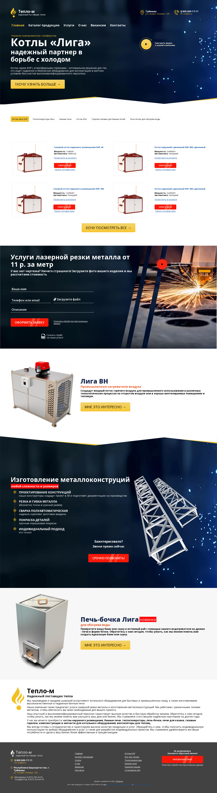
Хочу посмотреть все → (108, 227)
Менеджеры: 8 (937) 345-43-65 (28, 777)
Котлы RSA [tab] (81, 119)
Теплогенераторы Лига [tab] (43, 119)
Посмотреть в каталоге (65, 158)
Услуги (68, 25)
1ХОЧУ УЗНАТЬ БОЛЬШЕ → (38, 84)
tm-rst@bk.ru (186, 13)
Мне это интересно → (105, 406)
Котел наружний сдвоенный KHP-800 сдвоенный (180, 147)
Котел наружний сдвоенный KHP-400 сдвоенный (180, 189)
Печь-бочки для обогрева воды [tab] (145, 119)
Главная (17, 25)
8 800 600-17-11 (189, 11)
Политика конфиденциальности (119, 784)
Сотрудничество (132, 770)
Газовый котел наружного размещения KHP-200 (78, 189)
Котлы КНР (130, 753)
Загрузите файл (67, 299)
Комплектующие (132, 766)
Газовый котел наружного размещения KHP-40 (78, 147)
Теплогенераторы (133, 760)
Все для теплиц (132, 756)
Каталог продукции (43, 25)
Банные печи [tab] (65, 119)
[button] (214, 397)
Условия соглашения (142, 784)
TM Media (119, 781)
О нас (82, 25)
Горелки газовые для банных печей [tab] (108, 119)
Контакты (118, 25)
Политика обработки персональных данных (71, 322)
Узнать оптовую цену (65, 169)
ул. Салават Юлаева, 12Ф (157, 13)
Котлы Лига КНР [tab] (20, 119)
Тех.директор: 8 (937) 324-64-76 (29, 779)
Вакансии (98, 25)
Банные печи (131, 763)
